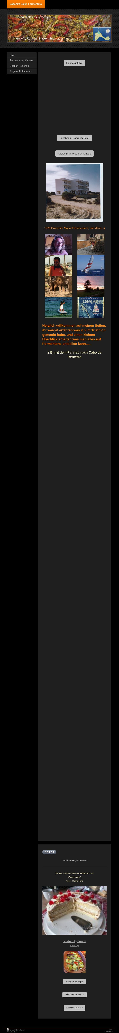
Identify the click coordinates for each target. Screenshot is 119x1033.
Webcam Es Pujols (74, 1008)
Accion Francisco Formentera (74, 153)
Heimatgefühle (74, 63)
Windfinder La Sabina (74, 994)
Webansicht (108, 1031)
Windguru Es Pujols (74, 981)
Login (110, 1029)
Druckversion (13, 1030)
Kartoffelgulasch (74, 941)
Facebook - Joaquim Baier (75, 138)
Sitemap (21, 1030)
